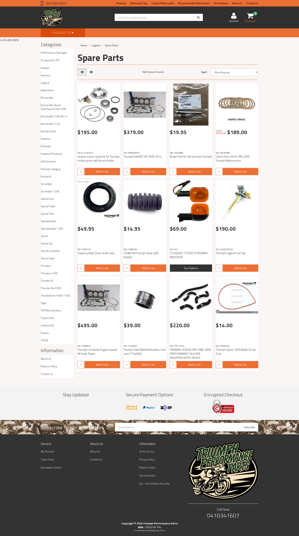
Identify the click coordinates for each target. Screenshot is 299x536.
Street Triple (48, 258)
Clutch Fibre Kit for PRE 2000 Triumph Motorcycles (233, 158)
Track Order (47, 459)
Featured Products (51, 154)
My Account (47, 451)
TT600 (44, 340)
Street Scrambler (50, 251)
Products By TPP (50, 60)
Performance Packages (54, 53)
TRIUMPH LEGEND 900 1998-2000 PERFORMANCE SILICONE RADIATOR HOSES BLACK (190, 353)
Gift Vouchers (48, 161)
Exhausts (46, 146)
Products (121, 3)
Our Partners (221, 3)
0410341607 (56, 3)
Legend (45, 83)
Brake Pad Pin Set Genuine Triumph (191, 156)
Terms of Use (146, 451)
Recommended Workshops (194, 3)
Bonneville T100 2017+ (54, 116)
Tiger (44, 303)
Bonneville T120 (50, 124)
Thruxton (46, 266)
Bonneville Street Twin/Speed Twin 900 (53, 107)
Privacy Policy (147, 459)
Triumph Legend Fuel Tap (230, 253)
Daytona (45, 139)
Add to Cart (102, 171)
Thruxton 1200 (49, 273)
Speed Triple (48, 206)
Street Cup (47, 243)
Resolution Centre (51, 467)
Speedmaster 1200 (52, 228)
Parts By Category (51, 169)
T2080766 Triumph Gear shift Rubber (141, 255)
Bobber (45, 68)
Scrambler (46, 184)
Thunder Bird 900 (51, 288)
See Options (191, 268)
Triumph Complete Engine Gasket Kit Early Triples (97, 351)
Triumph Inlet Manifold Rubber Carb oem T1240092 (145, 351)
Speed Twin (47, 214)
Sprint (44, 236)
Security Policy (147, 475)
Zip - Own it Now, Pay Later (154, 483)
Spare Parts (111, 45)
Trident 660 (47, 318)
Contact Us (252, 3)
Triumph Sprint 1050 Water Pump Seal (236, 351)
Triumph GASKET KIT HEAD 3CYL (143, 156)
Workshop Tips (139, 3)
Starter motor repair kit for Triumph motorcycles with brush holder (99, 158)
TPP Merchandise (51, 310)
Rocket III (46, 176)
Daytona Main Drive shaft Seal (96, 253)
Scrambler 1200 (50, 191)
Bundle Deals (48, 131)
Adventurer (47, 90)
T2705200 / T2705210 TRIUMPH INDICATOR (189, 255)
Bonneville (47, 98)
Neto (162, 530)
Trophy (45, 333)
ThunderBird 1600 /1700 (55, 295)
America (45, 75)
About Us (237, 3)
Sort (204, 72)
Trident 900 (47, 325)
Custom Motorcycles (162, 3)
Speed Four (47, 199)
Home (83, 45)
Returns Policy (49, 366)
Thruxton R (47, 281)
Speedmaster (48, 221)
